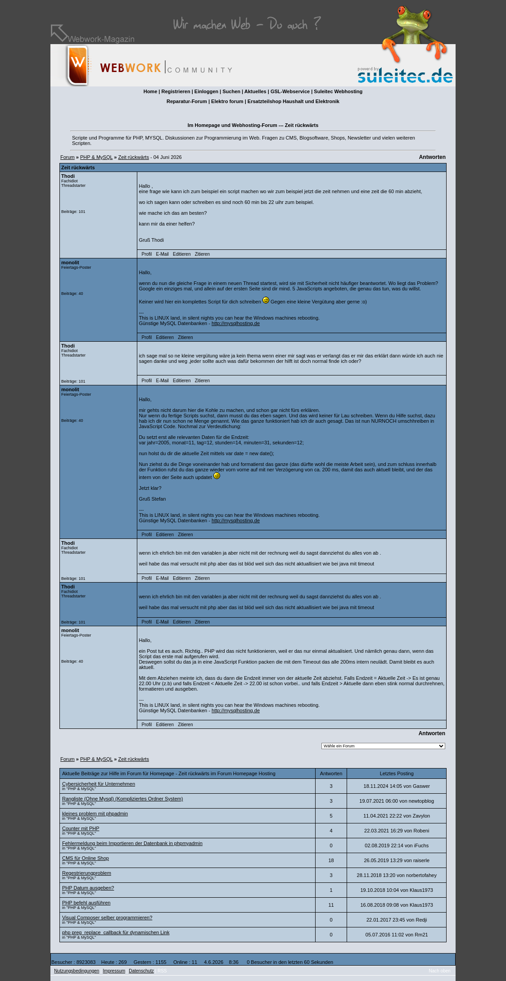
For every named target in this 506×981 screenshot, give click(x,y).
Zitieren (202, 254)
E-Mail (162, 254)
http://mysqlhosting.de (236, 323)
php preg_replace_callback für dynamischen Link (115, 932)
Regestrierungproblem (86, 873)
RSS (162, 970)
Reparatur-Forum (187, 101)
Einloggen (206, 91)
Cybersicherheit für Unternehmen (98, 784)
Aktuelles (255, 91)
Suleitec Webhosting (338, 91)
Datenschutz (141, 970)
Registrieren (175, 91)
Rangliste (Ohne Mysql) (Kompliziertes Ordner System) (122, 798)
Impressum (114, 970)
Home (151, 91)
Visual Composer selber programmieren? (107, 917)
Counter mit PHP (80, 828)
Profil (147, 254)
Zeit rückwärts (133, 157)
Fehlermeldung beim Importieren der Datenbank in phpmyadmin (132, 843)
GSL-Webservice (290, 91)
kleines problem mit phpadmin (95, 813)
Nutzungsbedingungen (76, 970)
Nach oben (440, 970)
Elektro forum (227, 101)
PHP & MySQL (96, 157)
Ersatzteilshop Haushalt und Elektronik (293, 101)
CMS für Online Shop (85, 858)
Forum (67, 157)
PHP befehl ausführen (86, 902)
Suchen (231, 91)
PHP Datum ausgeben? (88, 888)
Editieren (181, 254)
